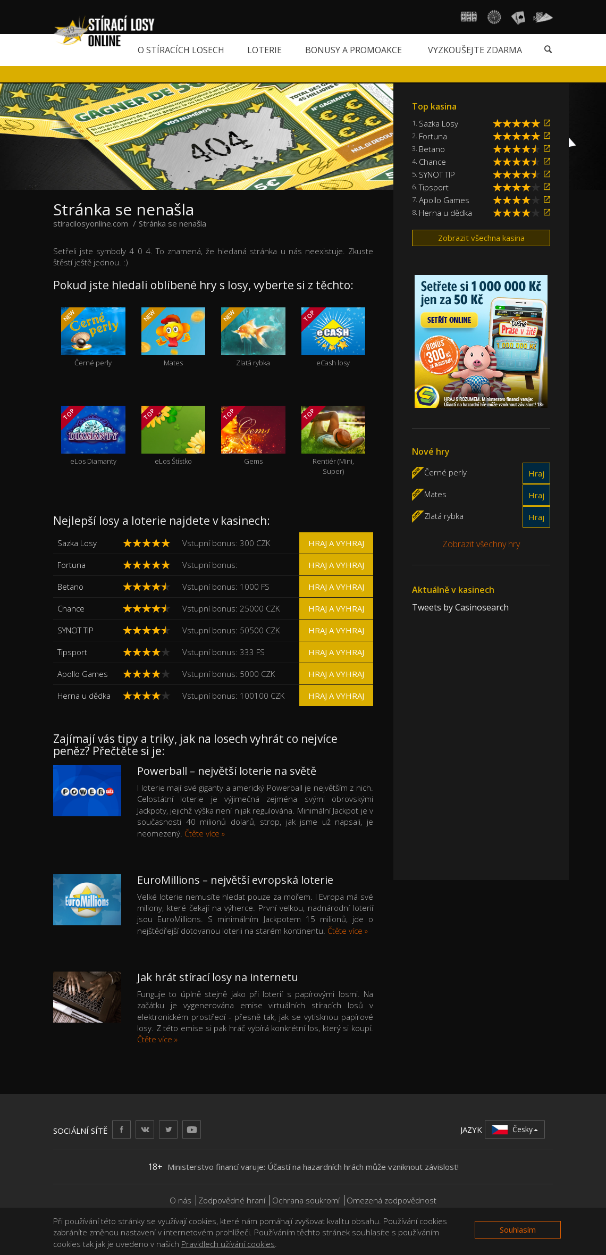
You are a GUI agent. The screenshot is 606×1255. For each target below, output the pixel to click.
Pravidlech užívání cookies (228, 1244)
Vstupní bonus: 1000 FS (226, 586)
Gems (253, 436)
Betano (70, 586)
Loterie (264, 50)
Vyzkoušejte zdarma (475, 50)
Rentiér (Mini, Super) (333, 441)
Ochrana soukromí (306, 1200)
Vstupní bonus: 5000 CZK (228, 673)
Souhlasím (518, 1229)
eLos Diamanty (93, 436)
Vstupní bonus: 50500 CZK (231, 630)
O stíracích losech (181, 50)
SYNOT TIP (75, 630)
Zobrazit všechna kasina (481, 237)
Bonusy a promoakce (353, 50)
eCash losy (333, 337)
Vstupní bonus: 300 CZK (226, 543)
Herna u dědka (84, 695)
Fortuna (71, 564)
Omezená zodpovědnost (391, 1200)
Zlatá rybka (253, 337)
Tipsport (72, 652)
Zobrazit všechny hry (481, 544)
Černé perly (93, 337)
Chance (71, 608)
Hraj (536, 473)
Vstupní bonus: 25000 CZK (231, 608)
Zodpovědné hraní (231, 1200)
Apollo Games (82, 673)
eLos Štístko (173, 436)
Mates (173, 337)
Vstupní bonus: (210, 564)
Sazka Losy (77, 543)
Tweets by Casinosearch (460, 607)
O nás (180, 1200)
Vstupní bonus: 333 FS (223, 652)
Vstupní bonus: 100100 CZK (233, 695)
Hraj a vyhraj (336, 543)
